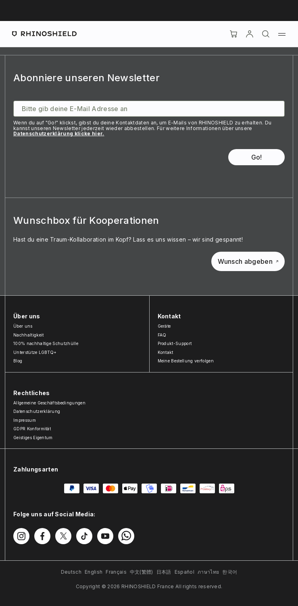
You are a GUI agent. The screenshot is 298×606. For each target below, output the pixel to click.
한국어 (229, 572)
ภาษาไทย (208, 572)
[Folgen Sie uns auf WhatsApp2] (126, 536)
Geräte (164, 326)
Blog (17, 360)
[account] (249, 34)
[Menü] (282, 34)
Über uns (23, 326)
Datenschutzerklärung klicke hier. (58, 133)
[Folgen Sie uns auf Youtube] (105, 536)
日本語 (163, 572)
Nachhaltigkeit (28, 334)
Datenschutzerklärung (36, 411)
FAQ (162, 334)
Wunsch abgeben (248, 261)
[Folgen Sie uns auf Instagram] (21, 536)
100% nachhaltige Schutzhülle (45, 343)
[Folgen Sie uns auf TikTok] (84, 536)
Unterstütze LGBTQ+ (35, 352)
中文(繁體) (141, 572)
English (93, 572)
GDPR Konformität (32, 428)
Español (184, 572)
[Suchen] (266, 34)
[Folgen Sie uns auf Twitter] (63, 536)
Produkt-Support (175, 343)
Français (116, 572)
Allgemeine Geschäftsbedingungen (49, 402)
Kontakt (165, 352)
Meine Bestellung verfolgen (186, 360)
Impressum (24, 420)
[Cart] (233, 34)
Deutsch (71, 572)
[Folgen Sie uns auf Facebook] (42, 536)
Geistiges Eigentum (33, 437)
